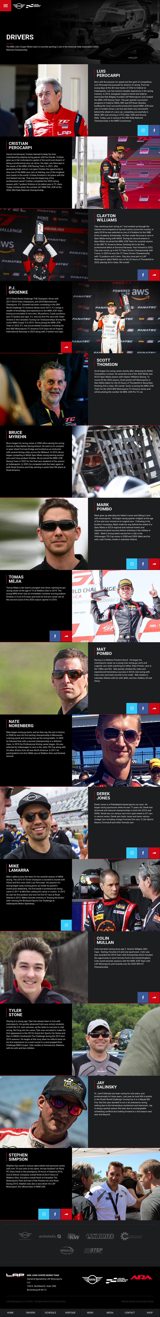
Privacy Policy (59, 1301)
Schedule (50, 1312)
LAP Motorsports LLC (16, 1301)
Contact (130, 1312)
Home (10, 1312)
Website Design (128, 1301)
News (90, 1312)
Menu (5, 5)
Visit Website (154, 275)
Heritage (70, 1312)
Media (110, 1312)
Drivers (30, 1312)
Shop (150, 1312)
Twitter (143, 130)
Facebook (154, 130)
